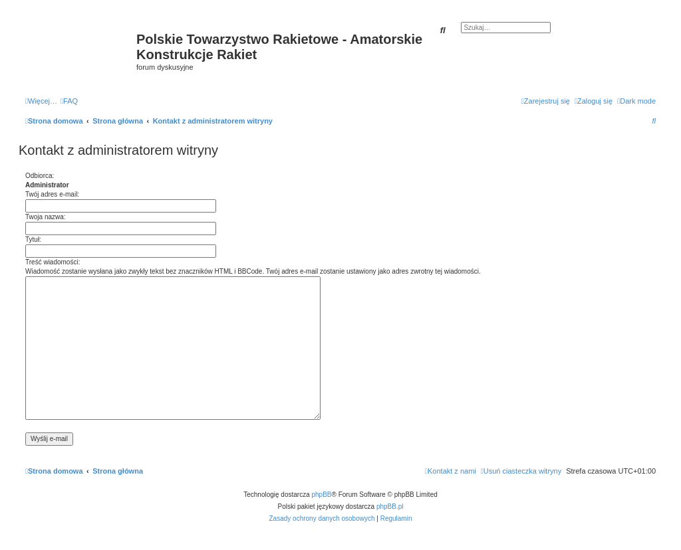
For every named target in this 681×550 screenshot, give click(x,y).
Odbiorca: (39, 175)
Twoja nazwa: (45, 217)
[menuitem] (69, 101)
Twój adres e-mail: (52, 194)
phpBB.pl (390, 506)
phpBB (322, 494)
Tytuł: (33, 239)
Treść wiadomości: (52, 262)
